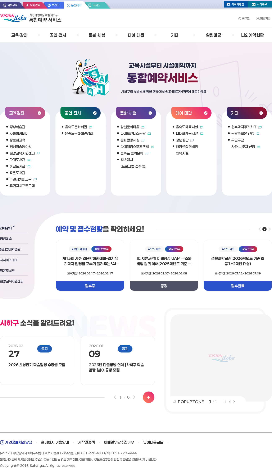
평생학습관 (17, 127)
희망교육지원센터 (25, 153)
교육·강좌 (19, 35)
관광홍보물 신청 (245, 133)
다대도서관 (20, 160)
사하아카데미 (19, 133)
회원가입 (265, 18)
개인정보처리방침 (18, 442)
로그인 (246, 18)
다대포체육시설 (189, 133)
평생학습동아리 (21, 146)
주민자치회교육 (23, 179)
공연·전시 (58, 35)
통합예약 (76, 5)
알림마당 (213, 35)
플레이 (264, 229)
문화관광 (35, 5)
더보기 (148, 397)
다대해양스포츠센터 (137, 146)
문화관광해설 (132, 140)
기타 (174, 35)
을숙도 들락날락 (134, 153)
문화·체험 (97, 35)
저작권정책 (86, 442)
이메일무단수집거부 (119, 442)
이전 (259, 229)
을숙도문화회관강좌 (79, 133)
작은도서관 (17, 173)
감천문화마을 (132, 127)
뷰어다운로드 (153, 442)
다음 (269, 229)
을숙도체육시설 (189, 127)
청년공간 (185, 140)
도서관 (96, 5)
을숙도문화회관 (78, 127)
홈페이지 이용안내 (55, 442)
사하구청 (12, 5)
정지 (225, 402)
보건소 (55, 5)
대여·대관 (136, 35)
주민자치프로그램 (22, 186)
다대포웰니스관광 (136, 133)
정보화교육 (17, 140)
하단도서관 (20, 166)
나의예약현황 (252, 35)
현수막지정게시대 (246, 127)
